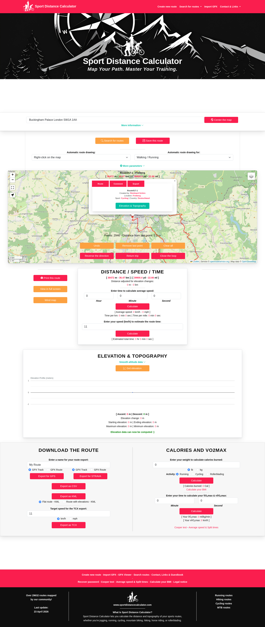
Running (184, 474)
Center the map (221, 119)
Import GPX (210, 6)
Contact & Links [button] (229, 6)
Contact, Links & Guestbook (167, 574)
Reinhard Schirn (137, 193)
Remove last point (132, 245)
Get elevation (132, 368)
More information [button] (132, 125)
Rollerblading (217, 474)
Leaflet (194, 261)
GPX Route (56, 469)
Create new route (167, 6)
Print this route (50, 277)
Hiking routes (223, 599)
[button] (132, 217)
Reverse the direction (97, 255)
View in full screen (50, 288)
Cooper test (180, 527)
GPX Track (38, 469)
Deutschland (144, 198)
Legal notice (180, 581)
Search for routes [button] (189, 6)
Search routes (141, 574)
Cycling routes (223, 603)
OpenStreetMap (249, 261)
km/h (63, 518)
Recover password (88, 581)
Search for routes (112, 140)
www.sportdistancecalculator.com (132, 604)
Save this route (153, 140)
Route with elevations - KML (81, 501)
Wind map (50, 300)
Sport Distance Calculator (49, 6)
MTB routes (223, 607)
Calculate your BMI (196, 489)
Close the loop (168, 255)
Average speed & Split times (203, 527)
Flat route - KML (50, 501)
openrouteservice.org (219, 261)
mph (75, 518)
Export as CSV (68, 486)
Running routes (223, 595)
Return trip (132, 255)
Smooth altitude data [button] (132, 362)
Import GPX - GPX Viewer (117, 574)
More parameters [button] (132, 166)
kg (201, 469)
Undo (97, 245)
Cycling (124, 198)
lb (192, 469)
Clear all (168, 245)
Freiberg (137, 195)
